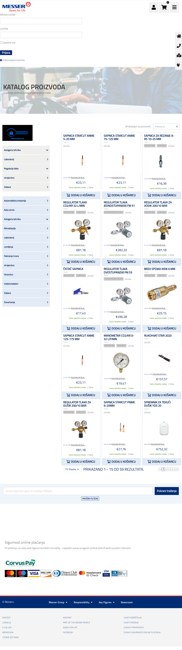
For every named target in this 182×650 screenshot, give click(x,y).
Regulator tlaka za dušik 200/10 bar (77, 404)
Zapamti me (7, 42)
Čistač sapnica (73, 269)
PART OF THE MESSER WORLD (76, 622)
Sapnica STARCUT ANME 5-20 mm (78, 137)
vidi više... (66, 145)
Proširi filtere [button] (90, 498)
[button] (164, 7)
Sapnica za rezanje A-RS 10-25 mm (159, 137)
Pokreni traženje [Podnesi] (167, 491)
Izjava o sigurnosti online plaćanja (142, 632)
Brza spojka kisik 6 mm (159, 269)
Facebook (68, 632)
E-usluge (7, 627)
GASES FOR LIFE (70, 627)
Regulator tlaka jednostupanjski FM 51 (119, 204)
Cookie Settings (10, 637)
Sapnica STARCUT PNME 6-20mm (119, 404)
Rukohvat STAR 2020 (158, 335)
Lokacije (6, 622)
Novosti (6, 617)
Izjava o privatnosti (134, 627)
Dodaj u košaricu (83, 195)
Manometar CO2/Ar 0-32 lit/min (119, 337)
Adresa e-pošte (7, 14)
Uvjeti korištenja (133, 617)
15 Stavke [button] (72, 469)
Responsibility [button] (83, 602)
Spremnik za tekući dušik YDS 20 (157, 404)
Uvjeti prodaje (131, 622)
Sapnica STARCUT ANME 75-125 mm (119, 137)
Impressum (7, 632)
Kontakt (67, 617)
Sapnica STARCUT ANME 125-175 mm (78, 337)
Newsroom (127, 602)
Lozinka (4, 28)
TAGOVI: (65, 142)
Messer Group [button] (58, 602)
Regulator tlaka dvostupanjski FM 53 (118, 271)
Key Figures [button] (107, 602)
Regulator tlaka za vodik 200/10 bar (158, 204)
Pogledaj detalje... (78, 178)
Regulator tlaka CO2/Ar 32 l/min (75, 204)
